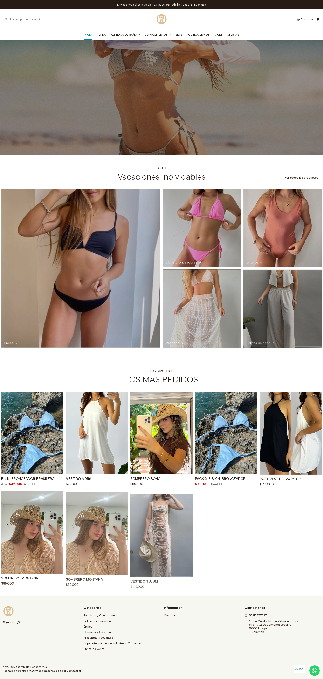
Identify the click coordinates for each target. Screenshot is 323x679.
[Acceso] (305, 19)
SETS (178, 34)
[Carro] (318, 19)
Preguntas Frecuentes (98, 637)
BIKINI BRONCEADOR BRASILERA (27, 499)
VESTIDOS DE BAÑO (125, 34)
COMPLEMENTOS (158, 34)
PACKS (218, 34)
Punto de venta (94, 649)
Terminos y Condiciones (100, 615)
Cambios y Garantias (98, 632)
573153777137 (256, 615)
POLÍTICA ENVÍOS (198, 34)
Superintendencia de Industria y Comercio (112, 643)
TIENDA (101, 34)
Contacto (170, 615)
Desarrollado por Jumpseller (62, 671)
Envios (88, 626)
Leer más (200, 4)
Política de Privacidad (98, 621)
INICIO (88, 34)
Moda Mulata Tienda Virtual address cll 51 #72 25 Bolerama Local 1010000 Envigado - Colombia (271, 626)
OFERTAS (233, 34)
